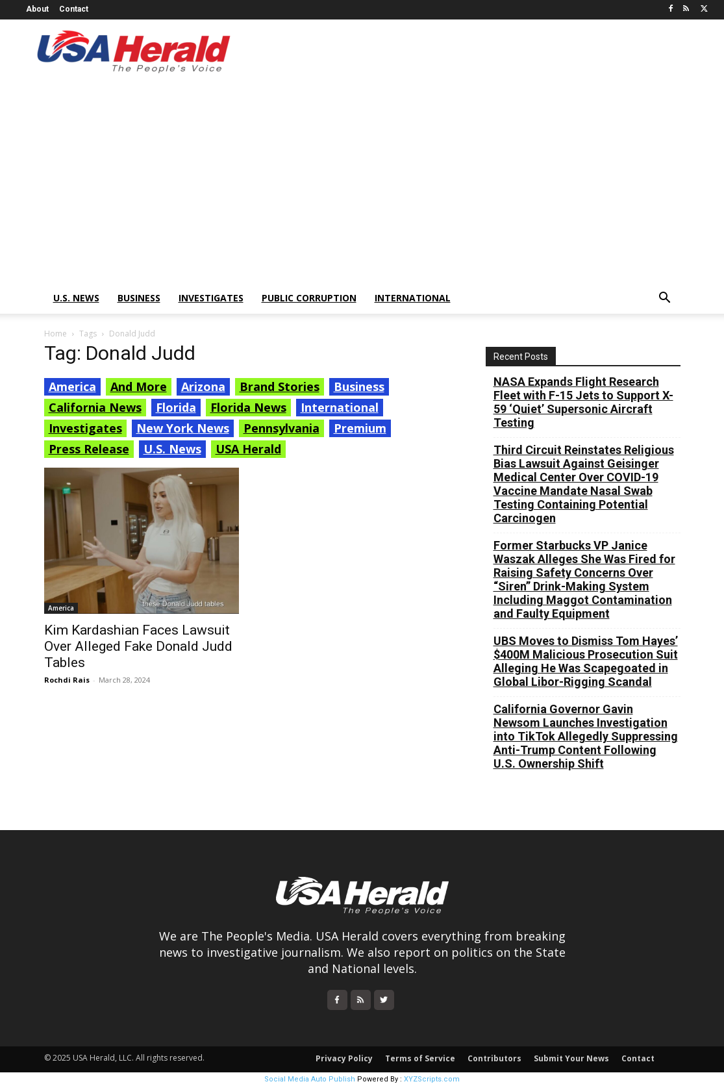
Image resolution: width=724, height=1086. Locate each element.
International (413, 298)
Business (139, 298)
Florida (176, 407)
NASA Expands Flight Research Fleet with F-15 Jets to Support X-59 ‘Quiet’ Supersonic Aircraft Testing (583, 402)
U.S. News (76, 298)
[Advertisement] (362, 185)
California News (95, 407)
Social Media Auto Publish (309, 1079)
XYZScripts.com (432, 1079)
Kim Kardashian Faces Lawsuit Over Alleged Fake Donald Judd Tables (138, 646)
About (37, 9)
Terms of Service (420, 1058)
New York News (182, 428)
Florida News (248, 407)
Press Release (89, 449)
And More (138, 386)
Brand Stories (279, 386)
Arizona (203, 386)
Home (55, 333)
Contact (73, 9)
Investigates (211, 298)
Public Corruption (309, 298)
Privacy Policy (344, 1058)
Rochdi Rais (67, 680)
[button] (664, 299)
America (72, 386)
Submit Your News (571, 1058)
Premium (360, 428)
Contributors (494, 1058)
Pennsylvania (281, 428)
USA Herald (248, 449)
